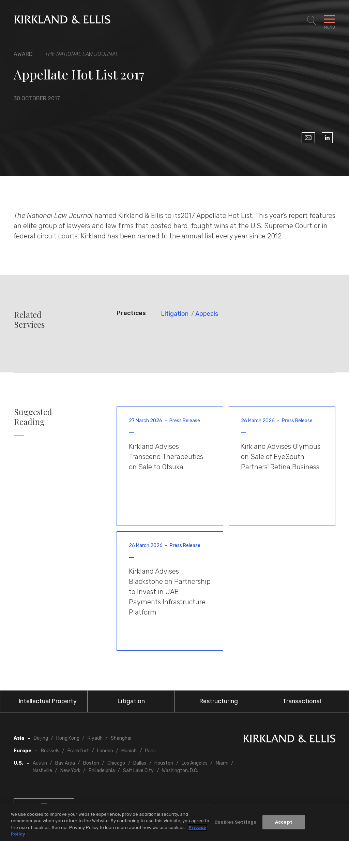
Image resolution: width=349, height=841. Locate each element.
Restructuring (218, 701)
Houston (163, 763)
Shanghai (121, 738)
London (105, 751)
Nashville (42, 770)
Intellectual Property (47, 701)
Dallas (139, 763)
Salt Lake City (138, 770)
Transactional (302, 701)
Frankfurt (78, 751)
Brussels (50, 751)
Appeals (206, 314)
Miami (222, 763)
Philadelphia (102, 770)
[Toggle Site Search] (311, 20)
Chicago (116, 763)
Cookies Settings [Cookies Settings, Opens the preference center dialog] (235, 822)
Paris (150, 751)
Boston (91, 763)
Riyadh (95, 738)
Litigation (174, 314)
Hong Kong (67, 738)
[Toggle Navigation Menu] (329, 20)
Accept (283, 822)
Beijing (41, 738)
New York (70, 770)
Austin (40, 763)
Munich (129, 751)
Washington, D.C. (180, 770)
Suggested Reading (33, 417)
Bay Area (65, 763)
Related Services (29, 319)
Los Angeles (195, 763)
